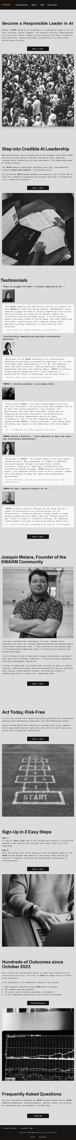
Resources (52, 5)
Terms (32, 1137)
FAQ (42, 5)
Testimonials (21, 5)
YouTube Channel (9, 1128)
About (34, 5)
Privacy (42, 1137)
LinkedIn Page (26, 1128)
